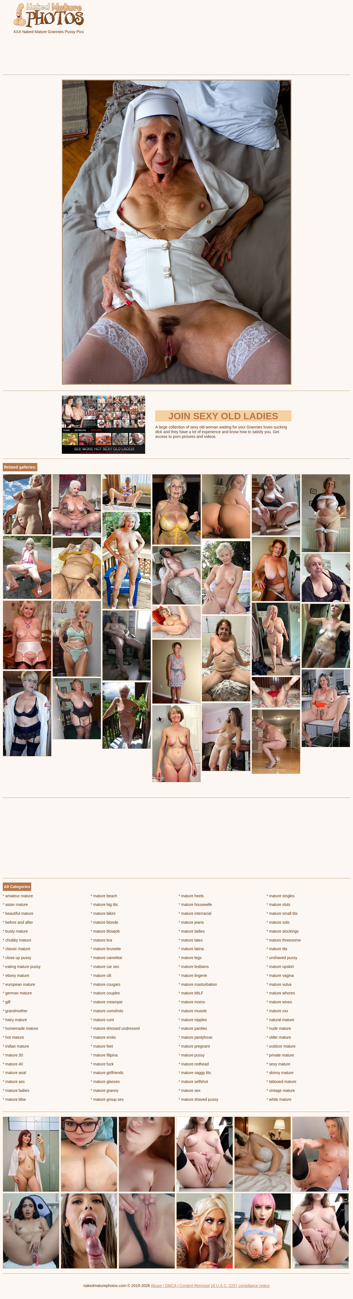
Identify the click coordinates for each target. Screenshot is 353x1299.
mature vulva (279, 984)
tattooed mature (281, 1081)
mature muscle (193, 1011)
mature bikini (103, 913)
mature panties (193, 1028)
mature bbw (14, 1099)
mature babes (16, 1090)
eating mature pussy (21, 966)
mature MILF (191, 993)
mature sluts (279, 904)
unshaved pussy (282, 957)
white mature (279, 1099)
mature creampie (107, 1002)
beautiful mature (18, 913)
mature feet (102, 1046)
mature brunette (106, 949)
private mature (280, 1055)
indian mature (16, 1046)
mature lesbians (194, 966)
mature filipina (104, 1055)
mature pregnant (194, 1046)
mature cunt (102, 1020)
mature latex (191, 940)
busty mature (15, 931)
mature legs (190, 957)
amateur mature (18, 896)
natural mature (280, 1020)
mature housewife (195, 904)
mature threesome (284, 940)
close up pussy (17, 957)
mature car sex (105, 966)
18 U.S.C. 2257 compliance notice (240, 1285)
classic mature (16, 949)
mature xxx (277, 1011)
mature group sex (107, 1099)
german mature (17, 993)
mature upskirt (280, 966)
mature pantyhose (195, 1037)
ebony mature (16, 975)
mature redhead (194, 1064)
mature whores (281, 993)
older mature (279, 1037)
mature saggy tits (195, 1072)
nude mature (279, 1028)
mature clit (101, 975)
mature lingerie (193, 975)
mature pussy (192, 1055)
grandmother (15, 1011)
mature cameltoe (107, 957)
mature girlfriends (107, 1072)
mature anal (14, 1072)
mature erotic (103, 1037)
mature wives (279, 1002)
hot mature (13, 1037)
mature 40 (13, 1064)
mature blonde (104, 922)
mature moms (192, 1002)
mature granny (105, 1090)
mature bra (101, 940)
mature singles (280, 896)
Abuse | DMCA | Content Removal (180, 1285)
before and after (18, 922)
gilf (6, 1002)
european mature (19, 984)
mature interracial (195, 913)
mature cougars (106, 984)
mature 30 (13, 1055)
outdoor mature (281, 1046)
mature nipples (193, 1020)
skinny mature (280, 1072)
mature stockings (283, 931)
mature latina (191, 949)
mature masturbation (198, 984)
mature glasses (105, 1081)
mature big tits (104, 904)
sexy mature (279, 1064)
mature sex (190, 1090)
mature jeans (191, 922)
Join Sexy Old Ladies (223, 416)
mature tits (277, 949)
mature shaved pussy (198, 1099)
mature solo (278, 922)
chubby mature (17, 940)
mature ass (14, 1081)
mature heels (191, 896)
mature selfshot (193, 1081)
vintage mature (281, 1090)
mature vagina (280, 975)
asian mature (15, 904)
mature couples (105, 993)
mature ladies (192, 931)
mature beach (104, 896)
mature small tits (282, 913)
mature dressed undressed (115, 1028)
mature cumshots (107, 1011)
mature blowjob (105, 931)
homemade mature (20, 1028)
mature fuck (102, 1064)
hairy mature (15, 1020)
